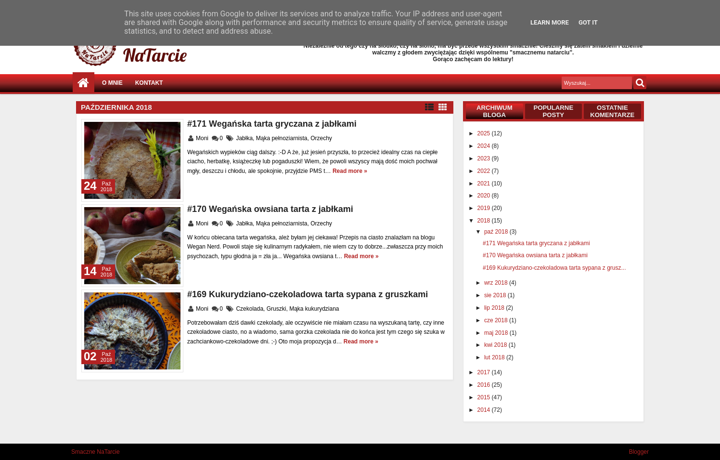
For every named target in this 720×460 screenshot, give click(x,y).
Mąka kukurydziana (314, 308)
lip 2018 (495, 307)
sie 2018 (496, 295)
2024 (484, 146)
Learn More (549, 22)
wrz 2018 (496, 282)
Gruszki (276, 308)
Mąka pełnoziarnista (282, 138)
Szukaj (639, 82)
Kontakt (149, 82)
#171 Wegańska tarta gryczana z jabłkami (272, 124)
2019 (484, 208)
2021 (484, 183)
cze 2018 (496, 320)
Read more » (350, 171)
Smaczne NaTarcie (95, 451)
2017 (484, 372)
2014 (484, 410)
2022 (484, 171)
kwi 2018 (496, 345)
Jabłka (244, 138)
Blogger (639, 451)
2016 (484, 384)
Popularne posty (553, 111)
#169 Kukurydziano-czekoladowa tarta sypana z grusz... (554, 267)
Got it (588, 22)
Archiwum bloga (494, 111)
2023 (484, 158)
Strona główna (83, 83)
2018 (484, 220)
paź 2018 (497, 231)
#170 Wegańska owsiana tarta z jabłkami (270, 209)
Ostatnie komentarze (612, 111)
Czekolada (249, 308)
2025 (484, 133)
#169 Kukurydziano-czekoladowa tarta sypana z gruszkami (307, 294)
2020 (484, 195)
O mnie (112, 82)
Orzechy (321, 138)
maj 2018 (497, 332)
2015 (484, 397)
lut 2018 (495, 357)
